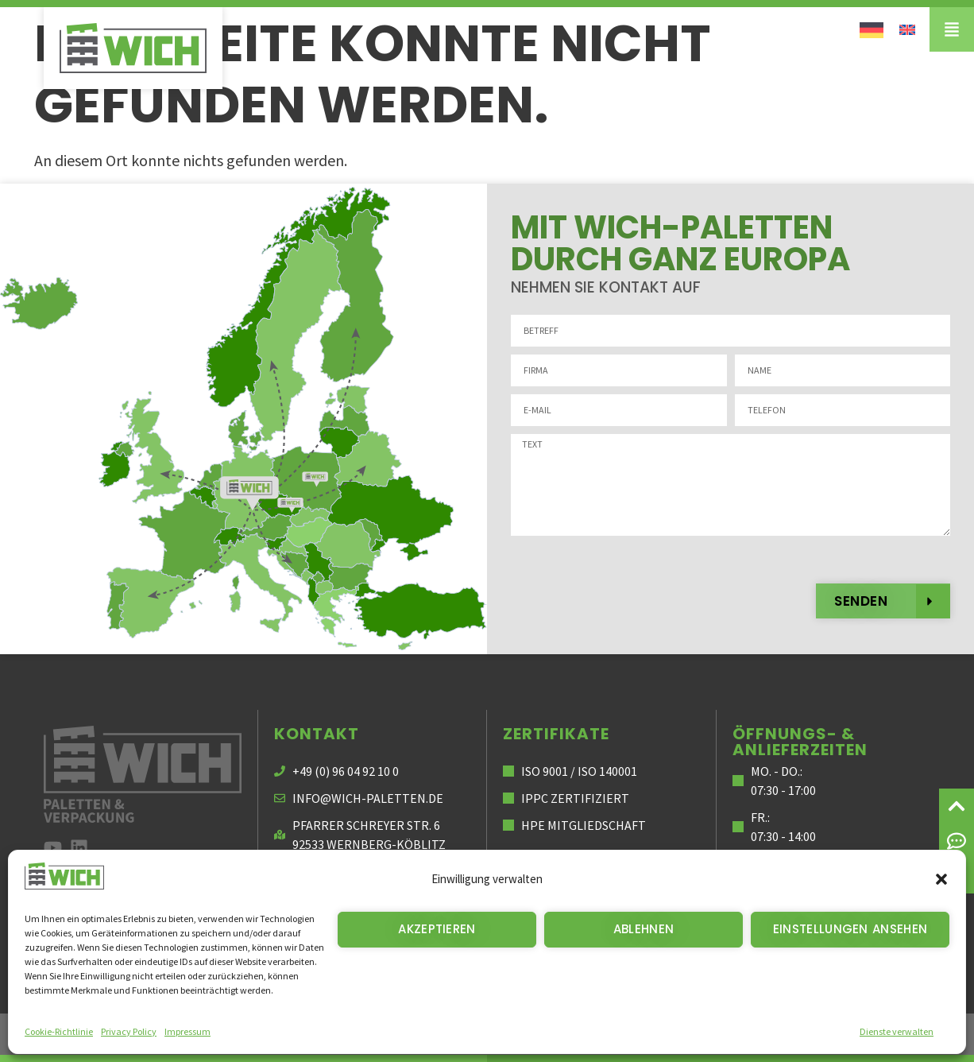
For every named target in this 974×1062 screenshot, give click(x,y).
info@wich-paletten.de (367, 798)
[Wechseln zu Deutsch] (871, 29)
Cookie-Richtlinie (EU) (893, 1034)
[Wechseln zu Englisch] (907, 28)
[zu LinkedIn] (79, 848)
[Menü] (952, 29)
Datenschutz (734, 1034)
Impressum (648, 1034)
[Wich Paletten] (133, 48)
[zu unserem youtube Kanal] (53, 848)
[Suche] (956, 876)
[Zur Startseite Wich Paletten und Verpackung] (143, 775)
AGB (803, 1034)
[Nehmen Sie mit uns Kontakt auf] (956, 841)
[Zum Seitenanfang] (956, 806)
